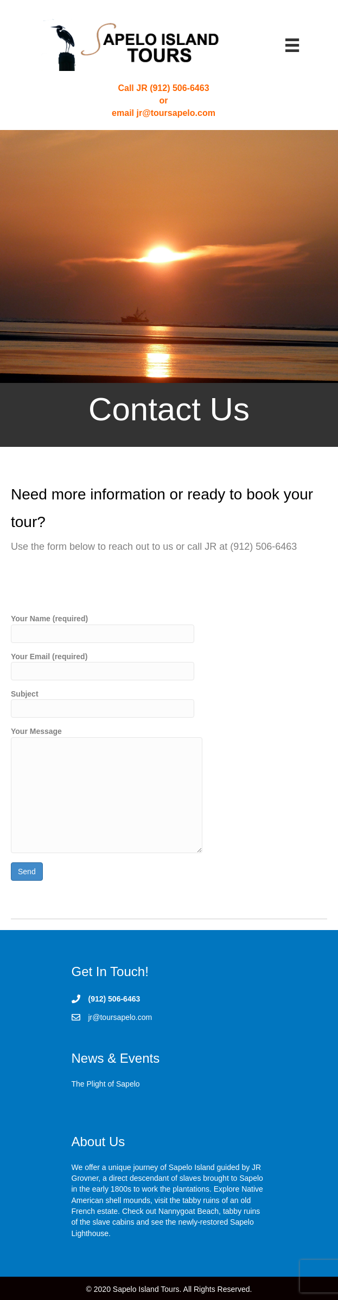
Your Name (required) (102, 628)
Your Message (106, 790)
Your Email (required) (102, 666)
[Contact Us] (169, 288)
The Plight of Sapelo (106, 1084)
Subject (102, 704)
